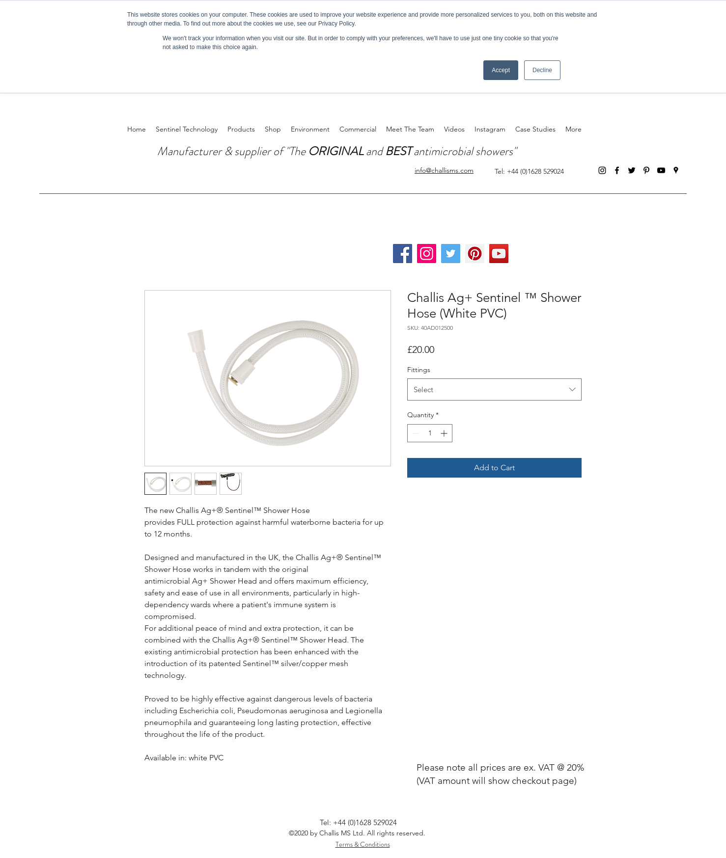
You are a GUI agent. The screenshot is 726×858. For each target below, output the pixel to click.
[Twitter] (632, 170)
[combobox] (494, 389)
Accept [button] (501, 70)
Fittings (418, 369)
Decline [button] (542, 70)
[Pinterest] (646, 170)
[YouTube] (661, 170)
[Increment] (445, 433)
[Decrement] (415, 433)
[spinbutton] (430, 433)
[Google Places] (676, 170)
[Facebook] (617, 170)
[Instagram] (602, 170)
